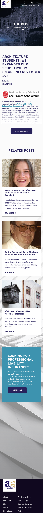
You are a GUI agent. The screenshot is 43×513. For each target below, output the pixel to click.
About (5, 497)
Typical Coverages (25, 507)
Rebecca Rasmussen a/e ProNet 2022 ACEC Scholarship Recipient (20, 192)
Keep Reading (21, 131)
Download (17, 390)
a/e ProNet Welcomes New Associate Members (17, 312)
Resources (7, 500)
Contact (6, 507)
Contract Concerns (25, 504)
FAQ (19, 511)
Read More (10, 213)
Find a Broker (8, 511)
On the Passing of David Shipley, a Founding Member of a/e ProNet (21, 253)
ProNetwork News (24, 497)
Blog (5, 504)
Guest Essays (23, 500)
